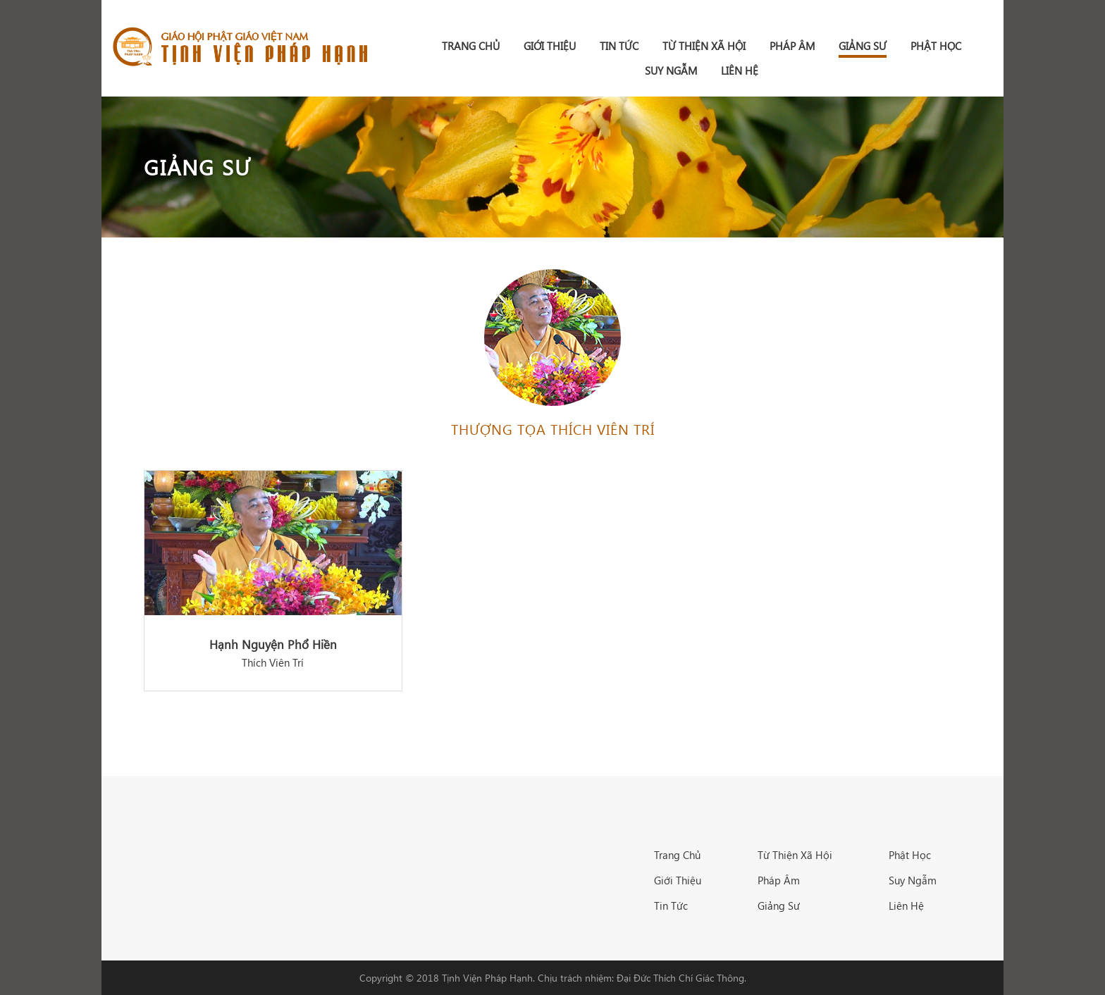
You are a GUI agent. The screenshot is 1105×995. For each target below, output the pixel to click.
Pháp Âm (792, 46)
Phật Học (935, 46)
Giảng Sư (863, 46)
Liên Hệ (739, 70)
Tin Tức (619, 46)
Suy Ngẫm (671, 70)
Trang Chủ (677, 855)
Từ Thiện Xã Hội (704, 46)
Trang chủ (471, 46)
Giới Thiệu (550, 46)
